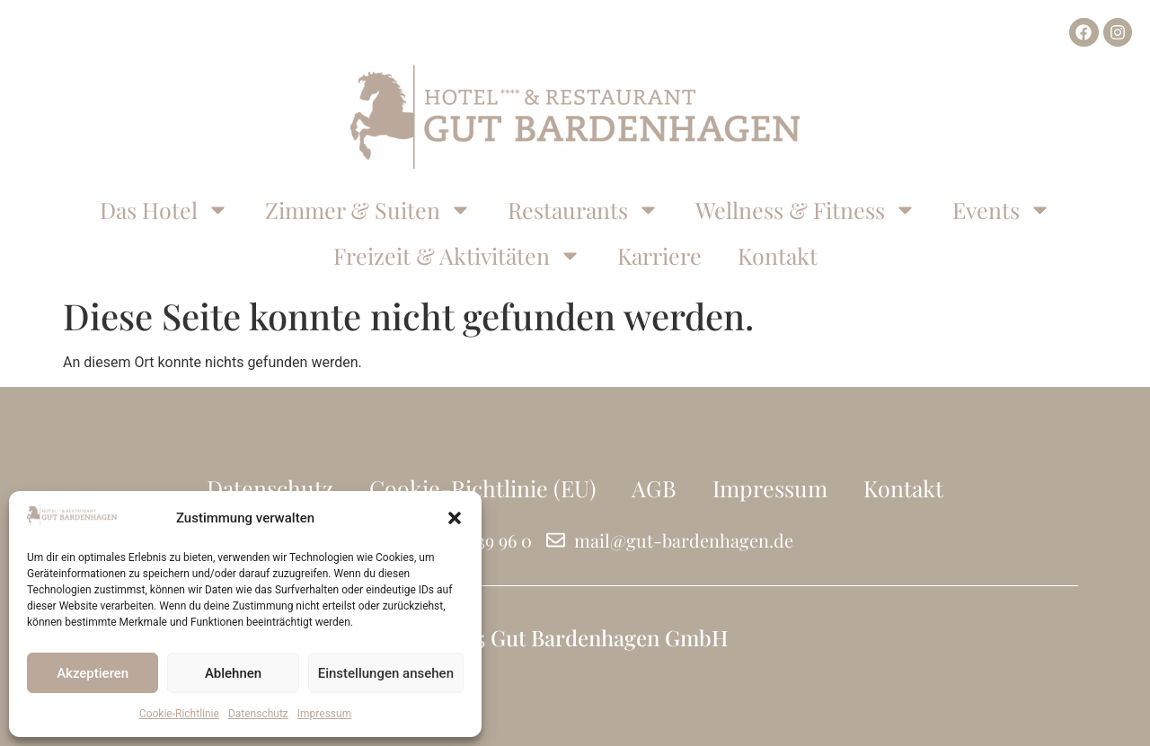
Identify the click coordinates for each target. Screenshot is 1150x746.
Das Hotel (164, 209)
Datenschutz (258, 713)
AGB (654, 488)
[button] (455, 518)
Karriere (659, 255)
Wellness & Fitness (805, 209)
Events (1001, 209)
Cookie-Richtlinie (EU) (482, 488)
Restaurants (583, 209)
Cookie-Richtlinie (179, 713)
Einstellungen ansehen (386, 673)
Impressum (324, 713)
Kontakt (778, 255)
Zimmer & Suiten (368, 209)
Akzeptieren (92, 673)
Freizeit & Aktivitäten (457, 255)
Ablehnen (233, 673)
